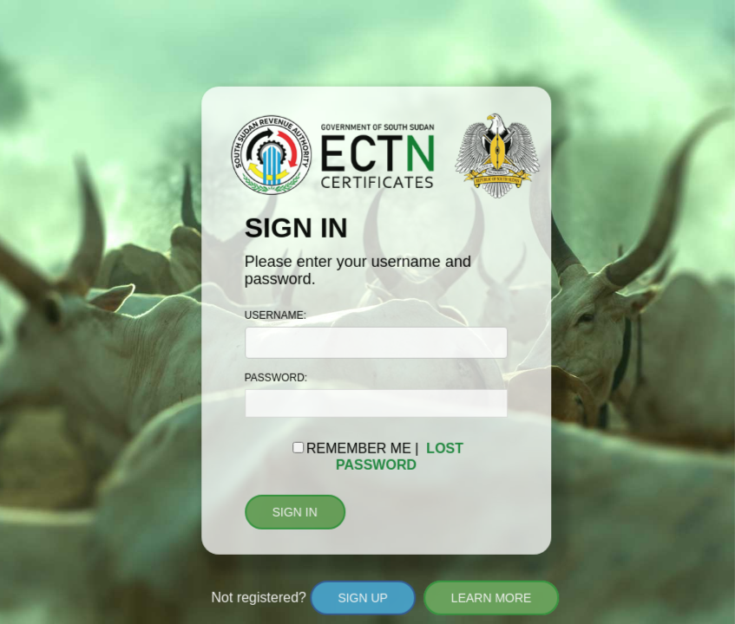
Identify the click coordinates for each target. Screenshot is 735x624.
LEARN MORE (490, 598)
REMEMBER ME (358, 448)
